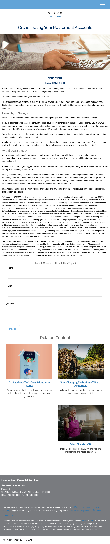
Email (10, 286)
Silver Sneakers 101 (81, 444)
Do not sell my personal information (85, 510)
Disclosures (8, 515)
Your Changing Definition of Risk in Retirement (81, 384)
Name (10, 268)
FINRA (84, 521)
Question (10, 304)
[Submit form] (13, 328)
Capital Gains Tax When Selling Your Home (29, 384)
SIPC (91, 521)
